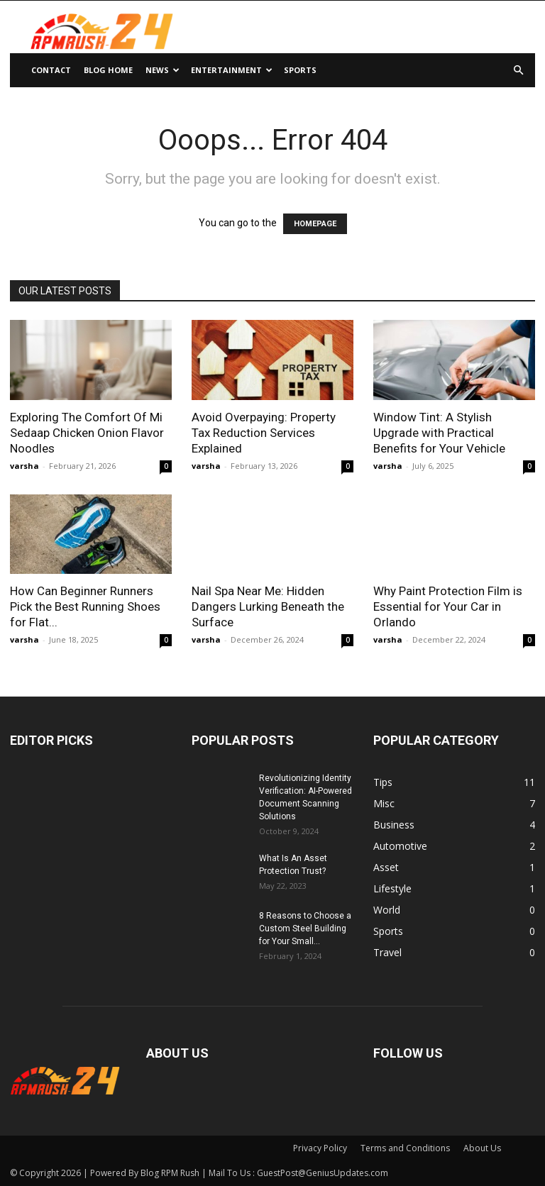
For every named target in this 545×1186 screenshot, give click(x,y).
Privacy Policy (320, 1148)
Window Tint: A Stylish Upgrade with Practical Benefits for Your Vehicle (439, 432)
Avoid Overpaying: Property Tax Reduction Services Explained (264, 432)
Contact (51, 70)
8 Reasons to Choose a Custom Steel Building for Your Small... (305, 928)
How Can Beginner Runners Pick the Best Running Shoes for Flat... (85, 606)
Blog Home (108, 70)
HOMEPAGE (315, 223)
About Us (482, 1148)
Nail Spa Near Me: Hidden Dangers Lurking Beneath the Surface (268, 606)
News (162, 70)
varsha (24, 465)
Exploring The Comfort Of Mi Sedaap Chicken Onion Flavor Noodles (87, 432)
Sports (300, 70)
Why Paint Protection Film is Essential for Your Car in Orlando (447, 606)
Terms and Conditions (405, 1148)
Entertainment (231, 70)
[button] (518, 70)
